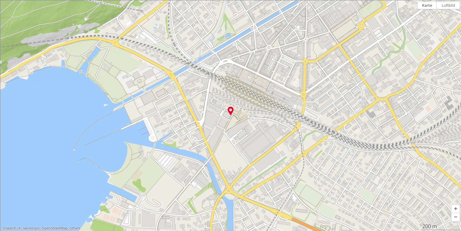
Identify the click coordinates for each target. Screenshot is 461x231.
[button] (455, 209)
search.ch (13, 228)
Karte (427, 5)
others (75, 228)
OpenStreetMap (55, 228)
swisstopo (31, 228)
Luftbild (448, 5)
